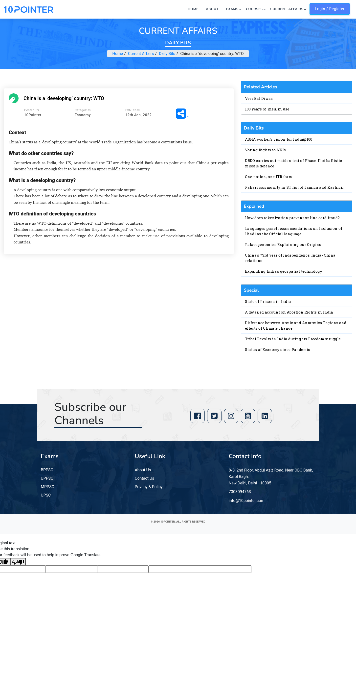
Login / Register (330, 8)
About (212, 9)
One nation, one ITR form (268, 176)
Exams (232, 9)
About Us (143, 470)
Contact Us (144, 478)
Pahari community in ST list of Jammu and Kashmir (294, 187)
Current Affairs (286, 9)
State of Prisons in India (268, 301)
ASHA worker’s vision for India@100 (278, 139)
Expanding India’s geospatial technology (283, 271)
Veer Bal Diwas (259, 98)
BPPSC (47, 470)
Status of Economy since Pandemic (277, 349)
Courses (254, 9)
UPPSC (47, 478)
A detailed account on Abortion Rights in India (289, 312)
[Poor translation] (18, 562)
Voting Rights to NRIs (265, 149)
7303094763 (240, 491)
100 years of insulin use (267, 108)
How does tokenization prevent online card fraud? (292, 217)
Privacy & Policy (148, 486)
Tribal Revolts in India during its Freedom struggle (293, 338)
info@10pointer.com (247, 500)
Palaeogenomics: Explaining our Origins (283, 244)
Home (193, 9)
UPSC (46, 495)
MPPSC (47, 486)
